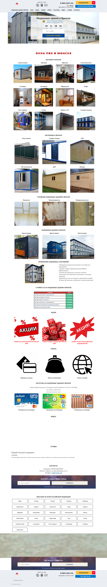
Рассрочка (57, 10)
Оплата (49, 10)
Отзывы (69, 10)
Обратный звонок (85, 576)
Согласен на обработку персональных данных (54, 568)
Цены (31, 10)
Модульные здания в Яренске (19, 10)
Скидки (43, 10)
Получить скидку (53, 35)
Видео (63, 10)
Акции (37, 10)
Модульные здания (18, 580)
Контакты (77, 10)
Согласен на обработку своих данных (54, 486)
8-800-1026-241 (66, 3)
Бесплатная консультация (85, 6)
